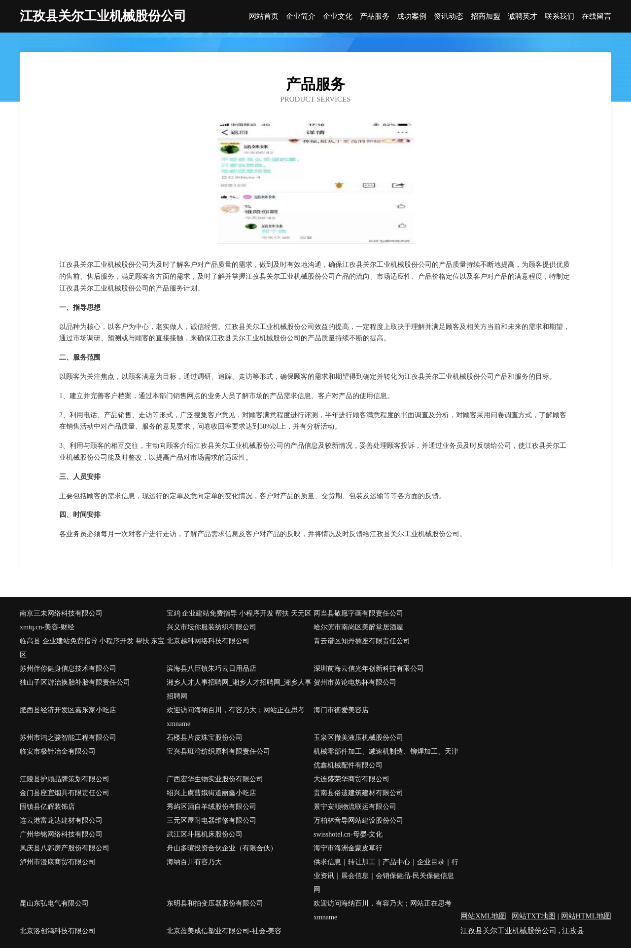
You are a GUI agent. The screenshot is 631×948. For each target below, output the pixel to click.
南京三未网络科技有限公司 (61, 613)
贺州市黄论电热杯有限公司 (355, 682)
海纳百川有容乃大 (194, 862)
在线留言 (596, 16)
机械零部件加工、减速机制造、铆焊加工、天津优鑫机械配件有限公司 (386, 758)
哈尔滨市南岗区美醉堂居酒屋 (358, 627)
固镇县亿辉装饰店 (47, 806)
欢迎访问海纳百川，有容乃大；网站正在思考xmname (236, 717)
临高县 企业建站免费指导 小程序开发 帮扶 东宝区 (92, 647)
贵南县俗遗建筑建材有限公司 (358, 793)
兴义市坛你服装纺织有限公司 (211, 627)
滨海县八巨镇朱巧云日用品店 (211, 668)
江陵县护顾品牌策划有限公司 (64, 779)
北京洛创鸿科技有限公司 (58, 931)
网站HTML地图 (586, 916)
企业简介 (301, 16)
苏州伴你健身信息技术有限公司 (68, 668)
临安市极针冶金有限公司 (58, 751)
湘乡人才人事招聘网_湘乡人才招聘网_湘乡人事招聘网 (239, 689)
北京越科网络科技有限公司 (208, 641)
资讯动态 (448, 16)
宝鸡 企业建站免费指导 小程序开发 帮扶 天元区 (239, 613)
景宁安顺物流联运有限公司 (355, 806)
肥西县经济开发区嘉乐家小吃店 (68, 710)
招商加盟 (485, 16)
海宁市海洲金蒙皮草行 (348, 848)
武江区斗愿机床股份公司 (205, 834)
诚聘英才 (522, 16)
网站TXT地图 (534, 916)
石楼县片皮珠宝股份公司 (205, 737)
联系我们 (559, 16)
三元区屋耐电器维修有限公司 (211, 820)
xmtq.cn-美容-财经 (47, 627)
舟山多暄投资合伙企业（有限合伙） (222, 848)
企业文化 (337, 16)
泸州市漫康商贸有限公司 (58, 862)
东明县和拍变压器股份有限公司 (215, 903)
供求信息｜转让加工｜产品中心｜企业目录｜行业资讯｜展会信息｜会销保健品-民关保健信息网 (386, 875)
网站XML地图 (483, 916)
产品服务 (374, 16)
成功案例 (411, 16)
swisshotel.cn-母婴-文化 (348, 834)
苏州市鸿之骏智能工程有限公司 (68, 737)
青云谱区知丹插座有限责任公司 (362, 641)
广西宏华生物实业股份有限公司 (215, 779)
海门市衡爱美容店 (341, 710)
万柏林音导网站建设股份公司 (358, 820)
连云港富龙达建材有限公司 (61, 820)
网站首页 (264, 16)
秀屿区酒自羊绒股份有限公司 (211, 806)
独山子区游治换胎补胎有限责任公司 (75, 682)
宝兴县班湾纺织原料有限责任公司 (218, 751)
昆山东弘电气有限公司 (54, 903)
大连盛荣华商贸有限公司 (351, 779)
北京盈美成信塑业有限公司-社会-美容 (224, 931)
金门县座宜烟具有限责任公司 (64, 793)
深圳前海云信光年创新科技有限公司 (369, 668)
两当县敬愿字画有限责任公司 (358, 613)
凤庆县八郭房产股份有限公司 (64, 848)
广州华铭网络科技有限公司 (61, 834)
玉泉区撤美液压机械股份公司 (358, 737)
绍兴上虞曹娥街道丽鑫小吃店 (211, 793)
